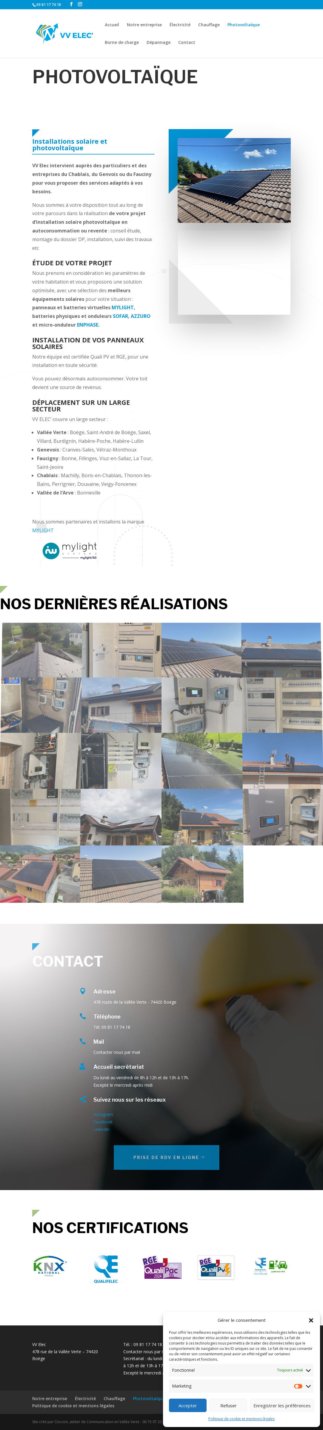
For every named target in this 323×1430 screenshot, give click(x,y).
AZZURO (140, 316)
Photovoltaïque (243, 25)
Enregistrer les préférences (282, 1405)
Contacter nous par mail (146, 1351)
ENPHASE (87, 324)
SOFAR (120, 316)
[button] (311, 1320)
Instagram (103, 1114)
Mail (98, 1042)
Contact (186, 42)
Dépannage (158, 42)
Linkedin (101, 1129)
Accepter (188, 1405)
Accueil (112, 25)
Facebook (103, 1122)
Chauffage (209, 25)
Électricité (180, 25)
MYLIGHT (123, 307)
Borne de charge (122, 42)
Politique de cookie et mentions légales (241, 1418)
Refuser (228, 1405)
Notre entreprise (144, 25)
